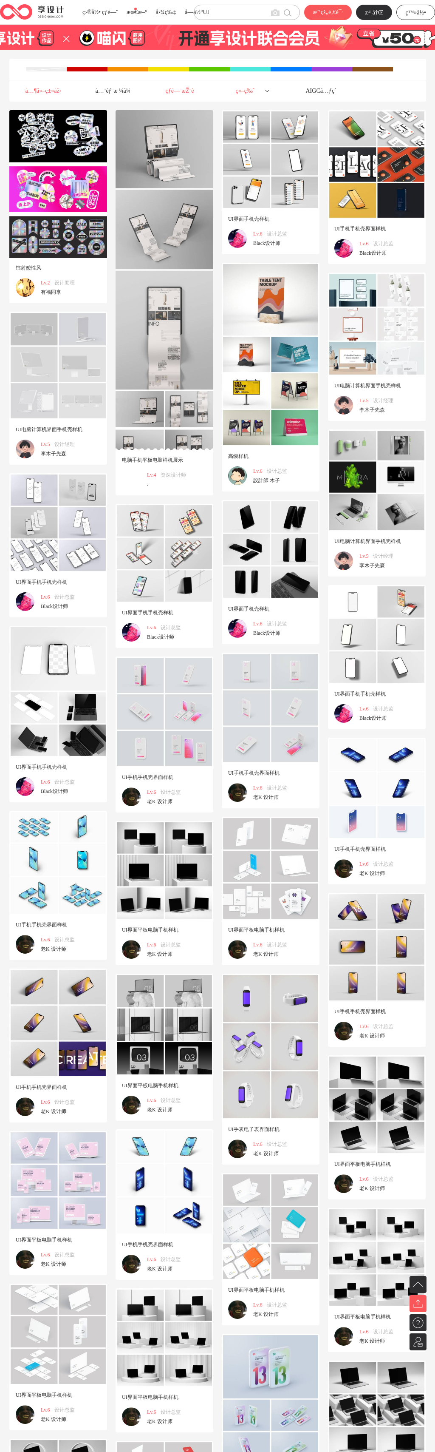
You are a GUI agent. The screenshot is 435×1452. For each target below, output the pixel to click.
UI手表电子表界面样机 (254, 1129)
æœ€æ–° (137, 12)
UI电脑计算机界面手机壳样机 (367, 386)
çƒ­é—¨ (110, 12)
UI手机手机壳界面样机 (360, 229)
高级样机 (238, 456)
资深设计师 (173, 475)
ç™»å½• (415, 12)
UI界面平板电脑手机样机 (256, 930)
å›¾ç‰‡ (165, 12)
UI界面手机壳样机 (248, 219)
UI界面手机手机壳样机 (41, 582)
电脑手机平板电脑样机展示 (152, 460)
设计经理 (383, 400)
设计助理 (64, 283)
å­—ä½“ (194, 12)
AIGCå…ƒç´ (322, 91)
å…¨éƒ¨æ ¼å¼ (116, 91)
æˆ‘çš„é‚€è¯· (328, 12)
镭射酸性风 (28, 268)
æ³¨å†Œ (374, 12)
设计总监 (277, 234)
